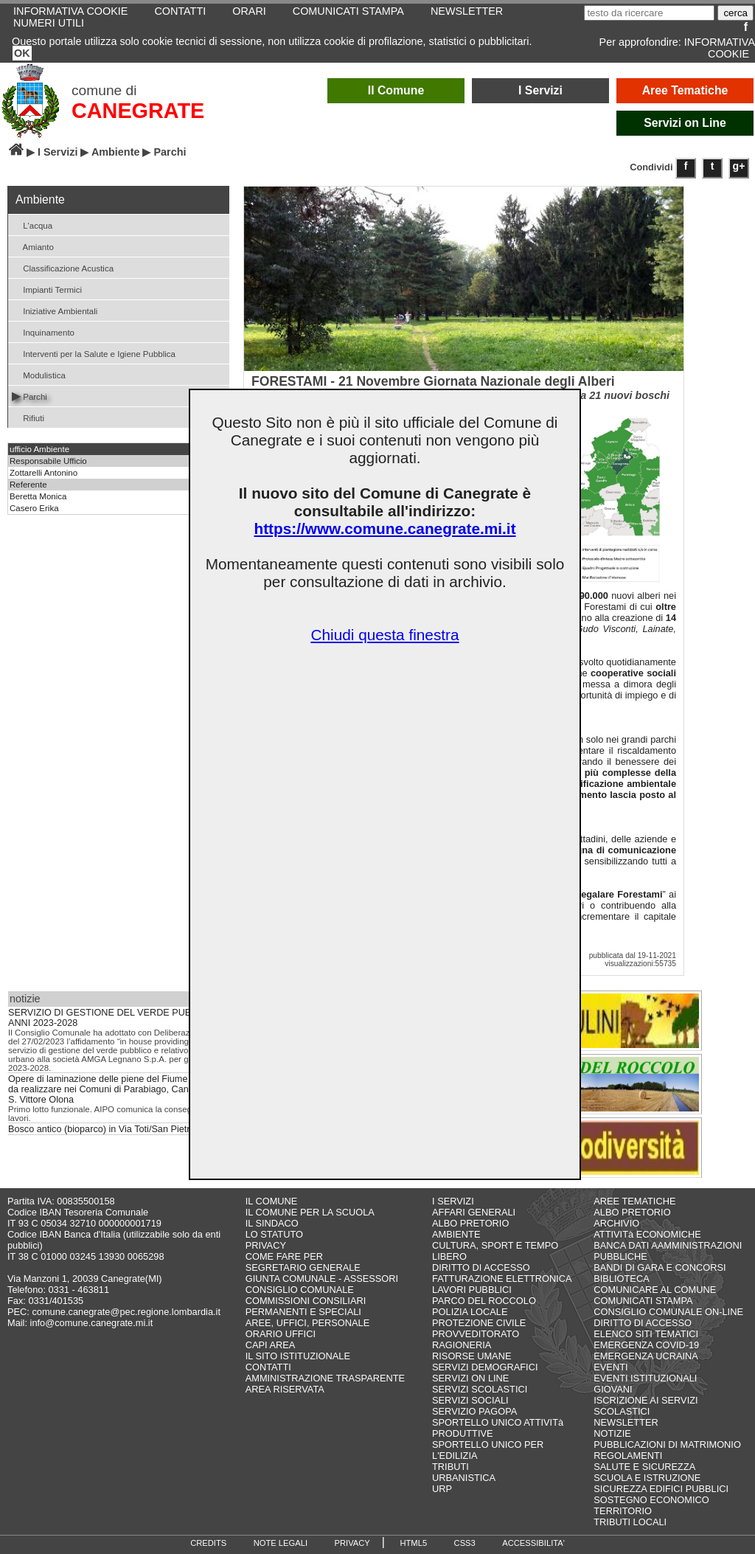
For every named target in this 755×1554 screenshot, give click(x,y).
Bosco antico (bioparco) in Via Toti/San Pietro (101, 1129)
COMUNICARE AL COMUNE (655, 1289)
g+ (739, 166)
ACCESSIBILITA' (533, 1543)
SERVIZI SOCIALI (470, 1400)
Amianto (33, 246)
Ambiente (115, 152)
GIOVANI (613, 1389)
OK (22, 53)
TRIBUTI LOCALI (630, 1521)
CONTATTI (268, 1367)
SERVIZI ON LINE (470, 1378)
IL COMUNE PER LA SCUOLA (310, 1212)
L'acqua (32, 224)
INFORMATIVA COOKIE (719, 48)
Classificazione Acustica (63, 267)
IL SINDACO (272, 1223)
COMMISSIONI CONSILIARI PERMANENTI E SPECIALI (306, 1306)
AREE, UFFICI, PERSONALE (308, 1322)
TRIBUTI (450, 1466)
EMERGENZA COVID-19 (646, 1344)
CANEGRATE (138, 110)
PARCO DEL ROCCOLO (484, 1300)
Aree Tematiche (685, 90)
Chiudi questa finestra (384, 634)
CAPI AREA (271, 1344)
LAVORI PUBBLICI (472, 1289)
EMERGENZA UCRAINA (646, 1356)
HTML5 (413, 1543)
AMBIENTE (456, 1234)
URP (442, 1488)
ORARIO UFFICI (281, 1333)
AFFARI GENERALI (473, 1212)
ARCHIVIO (616, 1223)
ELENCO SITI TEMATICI (646, 1333)
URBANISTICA (463, 1477)
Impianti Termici (47, 288)
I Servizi (540, 90)
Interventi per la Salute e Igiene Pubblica (93, 353)
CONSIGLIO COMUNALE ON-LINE (668, 1311)
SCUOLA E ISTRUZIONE (647, 1477)
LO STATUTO (274, 1234)
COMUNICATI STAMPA (643, 1300)
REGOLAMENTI (628, 1455)
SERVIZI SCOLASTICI (479, 1389)
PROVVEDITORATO (475, 1333)
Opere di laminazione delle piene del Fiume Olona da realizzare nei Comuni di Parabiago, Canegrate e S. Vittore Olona (115, 1089)
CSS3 (465, 1543)
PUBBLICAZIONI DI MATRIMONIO (667, 1444)
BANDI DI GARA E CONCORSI (660, 1267)
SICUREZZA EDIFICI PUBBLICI (661, 1488)
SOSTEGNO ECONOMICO (651, 1499)
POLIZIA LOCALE (469, 1311)
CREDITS (208, 1543)
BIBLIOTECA (621, 1278)
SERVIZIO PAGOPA (474, 1411)
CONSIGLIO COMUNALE (300, 1289)
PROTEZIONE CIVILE (479, 1322)
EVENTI (610, 1367)
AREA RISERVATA (285, 1389)
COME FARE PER (284, 1256)
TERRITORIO (623, 1510)
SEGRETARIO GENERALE (303, 1267)
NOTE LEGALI (280, 1543)
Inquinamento (43, 331)
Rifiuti (28, 417)
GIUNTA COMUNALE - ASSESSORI (322, 1278)
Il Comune (396, 90)
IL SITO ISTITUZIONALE (298, 1356)
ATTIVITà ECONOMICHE (647, 1234)
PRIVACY (266, 1245)
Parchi (29, 395)
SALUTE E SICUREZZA (644, 1466)
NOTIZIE (612, 1433)
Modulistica (39, 374)
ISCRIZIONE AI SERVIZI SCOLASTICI (645, 1406)
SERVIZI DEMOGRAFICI (484, 1367)
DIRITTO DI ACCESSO (481, 1267)
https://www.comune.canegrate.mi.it (384, 528)
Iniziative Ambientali (54, 310)
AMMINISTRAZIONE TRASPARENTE (325, 1378)
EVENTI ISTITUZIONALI (645, 1378)
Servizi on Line (685, 123)
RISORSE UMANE (471, 1356)
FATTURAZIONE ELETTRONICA (502, 1278)
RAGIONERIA (461, 1344)
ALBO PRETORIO (470, 1223)
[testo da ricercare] (649, 13)
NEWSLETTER (626, 1422)
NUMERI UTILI (48, 23)
